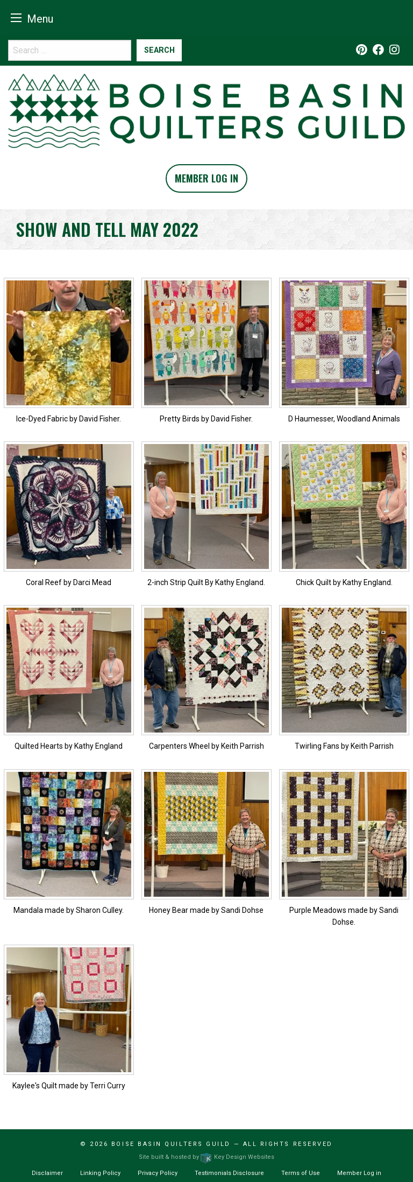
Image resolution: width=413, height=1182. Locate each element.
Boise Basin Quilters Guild (171, 1144)
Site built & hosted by (206, 1156)
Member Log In (206, 178)
